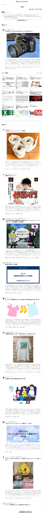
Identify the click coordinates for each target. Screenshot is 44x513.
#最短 (24, 327)
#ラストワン (24, 498)
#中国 (25, 257)
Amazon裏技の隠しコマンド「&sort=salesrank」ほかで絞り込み (22, 79)
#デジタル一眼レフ (13, 68)
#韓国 (19, 257)
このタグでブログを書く (38, 9)
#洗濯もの (10, 327)
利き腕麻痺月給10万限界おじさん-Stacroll (11, 332)
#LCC (33, 257)
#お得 (17, 498)
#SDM (30, 67)
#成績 (10, 292)
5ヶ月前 (20, 332)
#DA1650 (27, 67)
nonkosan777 (7, 129)
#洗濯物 (14, 327)
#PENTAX (7, 67)
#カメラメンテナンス (36, 67)
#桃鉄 (10, 498)
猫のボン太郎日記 (8, 29)
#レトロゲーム (12, 213)
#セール (31, 498)
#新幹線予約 (7, 416)
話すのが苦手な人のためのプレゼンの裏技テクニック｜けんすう (36, 78)
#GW (11, 416)
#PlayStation (7, 213)
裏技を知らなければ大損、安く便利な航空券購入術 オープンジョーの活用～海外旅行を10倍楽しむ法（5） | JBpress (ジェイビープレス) (36, 93)
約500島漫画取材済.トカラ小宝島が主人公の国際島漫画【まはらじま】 (16, 218)
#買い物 (19, 498)
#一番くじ (7, 498)
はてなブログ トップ (5, 4)
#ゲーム (13, 498)
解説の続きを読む (22, 20)
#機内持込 (7, 257)
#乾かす (17, 327)
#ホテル (6, 327)
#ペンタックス (12, 67)
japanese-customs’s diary (9, 503)
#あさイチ (7, 451)
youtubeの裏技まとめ (34, 106)
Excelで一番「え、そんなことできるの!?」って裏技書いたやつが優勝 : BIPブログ (8, 107)
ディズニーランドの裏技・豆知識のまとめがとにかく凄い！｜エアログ (8, 93)
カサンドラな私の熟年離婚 (9, 421)
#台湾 (22, 257)
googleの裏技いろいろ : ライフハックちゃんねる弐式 (22, 93)
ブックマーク (5, 76)
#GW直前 (14, 416)
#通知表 (6, 292)
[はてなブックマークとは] (8, 73)
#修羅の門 (18, 213)
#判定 (18, 292)
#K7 (8, 68)
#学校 (20, 292)
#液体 (10, 257)
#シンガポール (29, 257)
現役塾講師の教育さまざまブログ (10, 262)
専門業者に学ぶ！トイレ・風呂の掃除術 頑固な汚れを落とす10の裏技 (22, 107)
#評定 (12, 292)
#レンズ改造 (22, 67)
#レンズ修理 (17, 67)
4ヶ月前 (12, 29)
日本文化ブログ (7, 377)
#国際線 (13, 257)
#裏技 (6, 68)
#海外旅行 (36, 257)
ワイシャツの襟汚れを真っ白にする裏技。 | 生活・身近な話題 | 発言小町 (8, 79)
